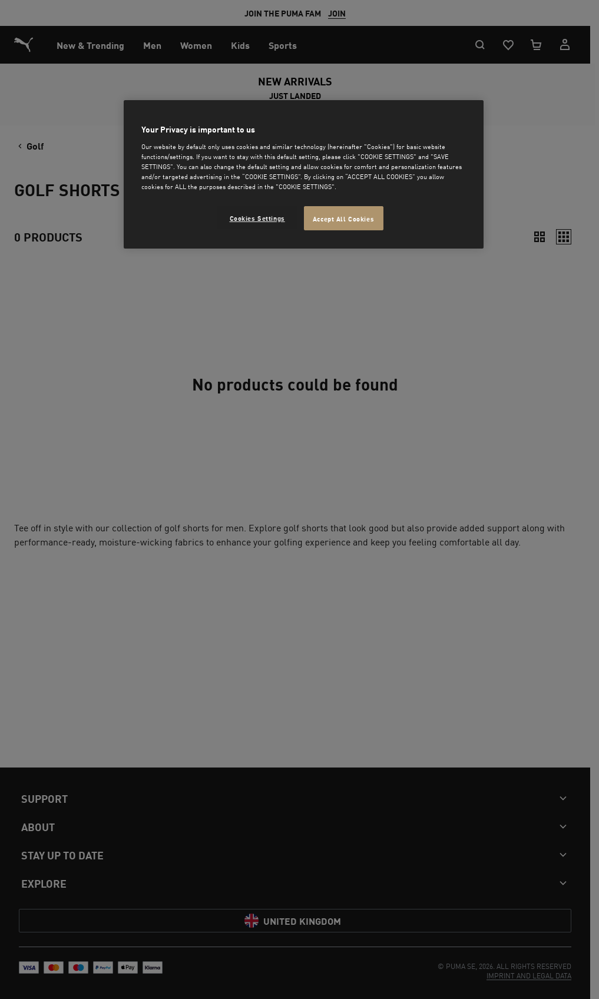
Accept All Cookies (343, 218)
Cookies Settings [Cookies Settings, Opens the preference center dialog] (257, 218)
